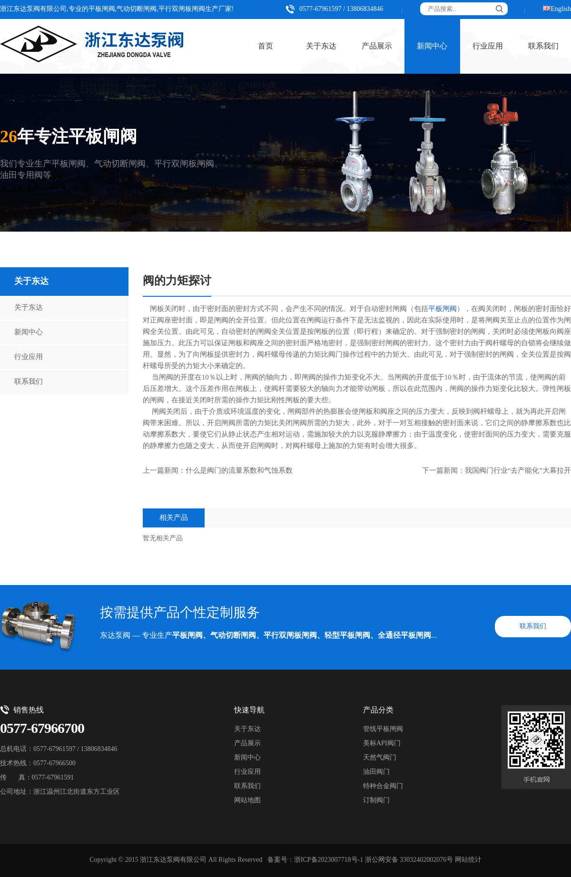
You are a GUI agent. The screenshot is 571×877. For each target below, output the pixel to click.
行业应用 (488, 46)
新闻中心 (432, 46)
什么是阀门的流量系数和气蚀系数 (239, 471)
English (561, 9)
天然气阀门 (379, 757)
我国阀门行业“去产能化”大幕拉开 (518, 471)
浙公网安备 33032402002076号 (409, 860)
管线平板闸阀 (383, 729)
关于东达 (321, 46)
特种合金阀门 (383, 786)
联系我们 (28, 382)
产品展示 (377, 46)
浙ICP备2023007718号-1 (328, 860)
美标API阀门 (382, 743)
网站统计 (468, 860)
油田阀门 (376, 772)
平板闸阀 (442, 309)
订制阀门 (376, 800)
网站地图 (247, 800)
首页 (265, 46)
